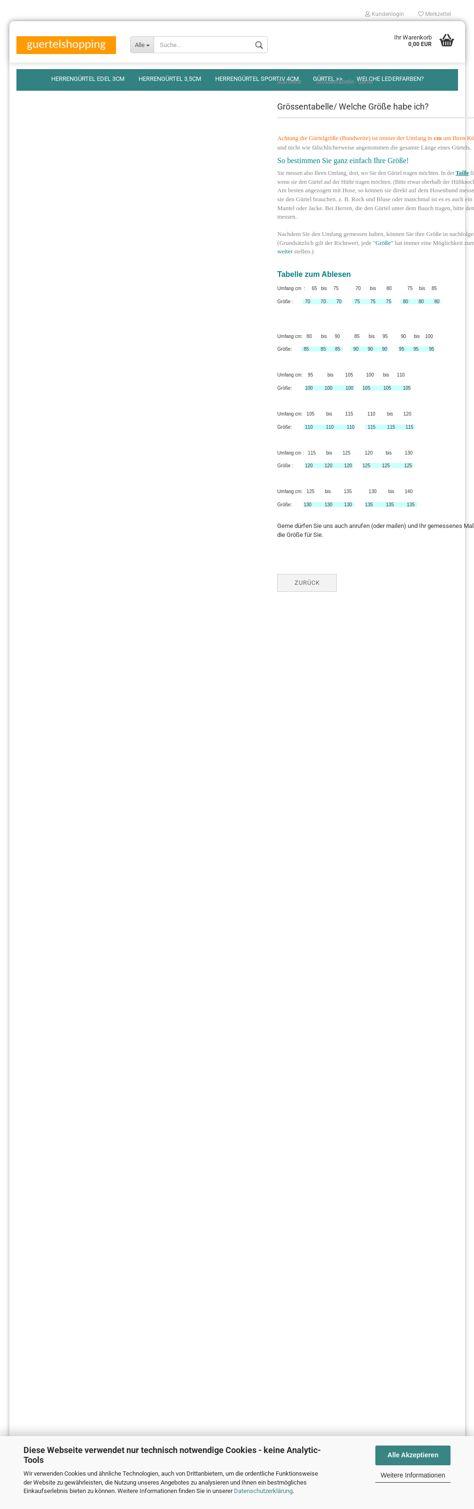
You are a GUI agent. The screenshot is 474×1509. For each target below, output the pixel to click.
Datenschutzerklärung (263, 1490)
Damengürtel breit (47, 223)
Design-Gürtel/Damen (53, 177)
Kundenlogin (384, 14)
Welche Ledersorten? (44, 1197)
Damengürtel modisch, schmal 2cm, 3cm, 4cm (79, 201)
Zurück (200, 601)
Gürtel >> (327, 78)
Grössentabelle (44, 334)
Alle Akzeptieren (413, 1455)
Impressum (31, 1245)
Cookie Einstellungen (44, 1276)
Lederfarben (40, 316)
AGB (22, 1261)
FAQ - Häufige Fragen (44, 1213)
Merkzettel (434, 14)
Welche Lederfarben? (390, 78)
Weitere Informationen (413, 1475)
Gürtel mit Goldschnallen (56, 260)
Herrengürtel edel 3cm (87, 78)
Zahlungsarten (35, 1133)
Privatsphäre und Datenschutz (56, 1102)
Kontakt (26, 1181)
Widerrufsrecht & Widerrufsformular (64, 1165)
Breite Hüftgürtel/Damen (56, 242)
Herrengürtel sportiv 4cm (257, 78)
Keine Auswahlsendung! (48, 1229)
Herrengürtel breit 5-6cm (56, 159)
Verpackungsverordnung (48, 1117)
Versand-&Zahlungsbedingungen (59, 1149)
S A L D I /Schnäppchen (55, 297)
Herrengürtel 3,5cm (170, 78)
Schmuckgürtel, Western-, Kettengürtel (75, 279)
